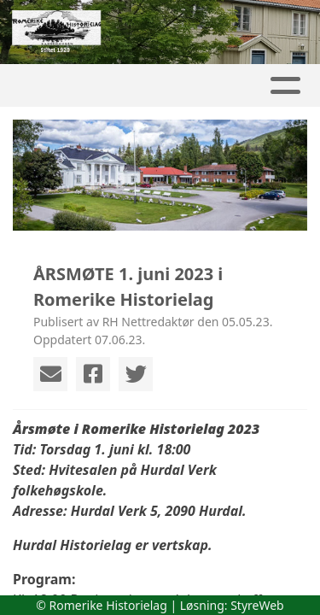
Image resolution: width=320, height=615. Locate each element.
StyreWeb (257, 605)
